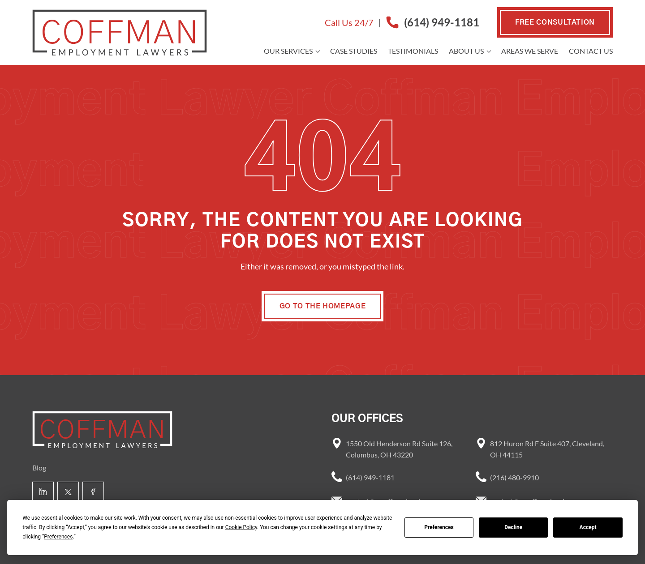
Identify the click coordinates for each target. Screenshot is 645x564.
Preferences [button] (58, 537)
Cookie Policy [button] (241, 527)
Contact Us (591, 51)
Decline (513, 527)
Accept (588, 527)
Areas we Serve (529, 51)
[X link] (68, 492)
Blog (39, 467)
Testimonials (413, 51)
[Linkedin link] (43, 492)
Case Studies (353, 51)
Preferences (439, 527)
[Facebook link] (93, 492)
